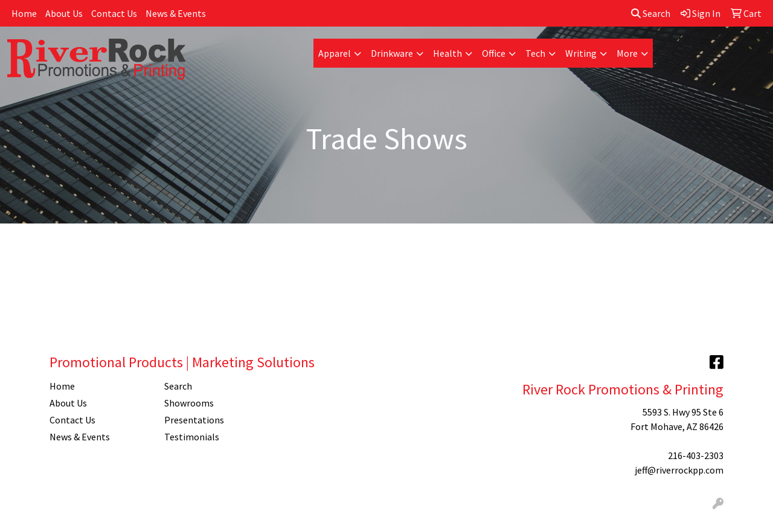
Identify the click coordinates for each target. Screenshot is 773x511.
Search (650, 13)
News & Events (176, 13)
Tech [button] (535, 53)
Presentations (194, 420)
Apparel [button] (334, 53)
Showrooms (189, 403)
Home (24, 13)
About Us (64, 13)
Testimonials (191, 437)
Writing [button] (581, 53)
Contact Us (114, 13)
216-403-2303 (695, 455)
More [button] (627, 53)
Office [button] (493, 53)
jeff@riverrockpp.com (679, 470)
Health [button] (447, 53)
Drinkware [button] (392, 53)
